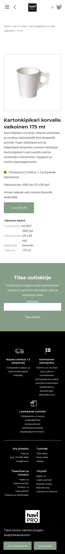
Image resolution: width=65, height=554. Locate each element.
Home (7, 26)
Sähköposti (32, 301)
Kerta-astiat (20, 26)
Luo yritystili (19, 208)
